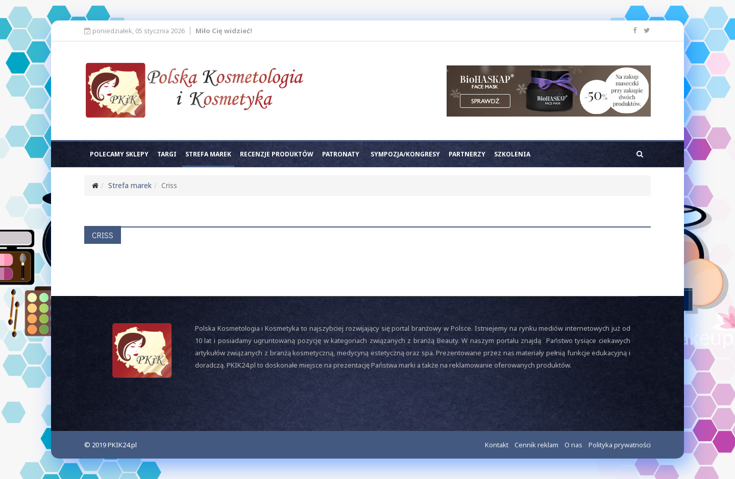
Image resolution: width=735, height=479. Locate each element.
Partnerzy (467, 154)
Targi (167, 154)
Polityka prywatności (620, 444)
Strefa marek (208, 154)
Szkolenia (512, 154)
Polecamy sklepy (119, 154)
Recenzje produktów (276, 154)
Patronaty (340, 154)
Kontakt (496, 444)
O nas (573, 444)
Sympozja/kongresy (405, 154)
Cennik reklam (536, 444)
